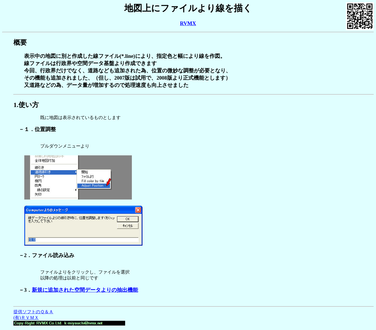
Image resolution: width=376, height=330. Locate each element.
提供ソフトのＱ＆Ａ (33, 311)
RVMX (188, 23)
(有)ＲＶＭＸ (26, 317)
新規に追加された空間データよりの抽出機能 (85, 290)
